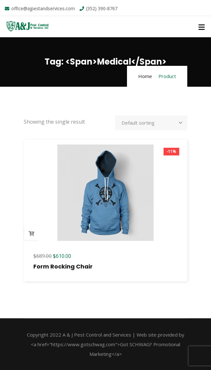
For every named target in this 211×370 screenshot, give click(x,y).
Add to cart (31, 233)
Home (145, 76)
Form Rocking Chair (63, 266)
